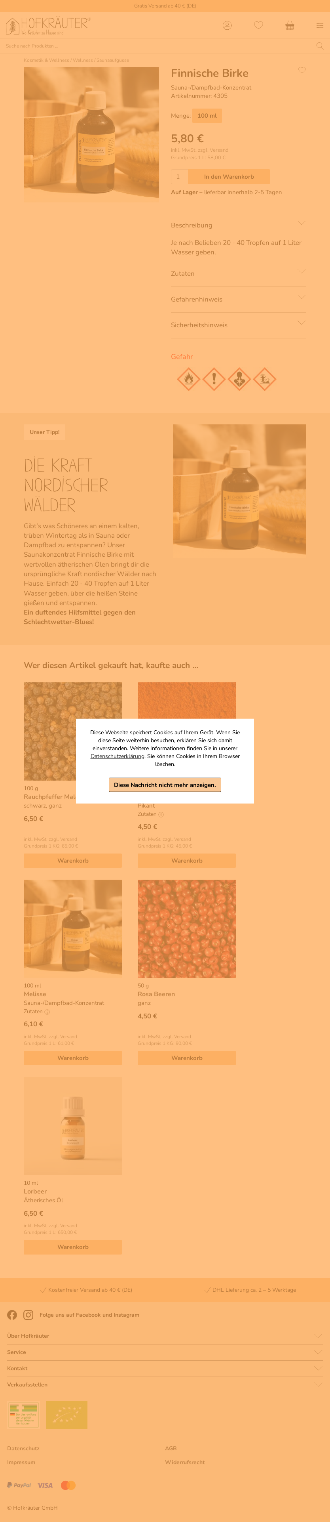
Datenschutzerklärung (117, 756)
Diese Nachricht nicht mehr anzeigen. (165, 785)
